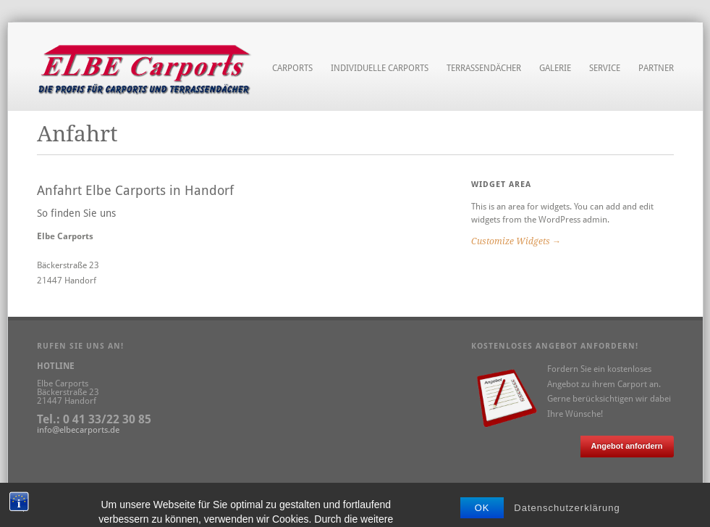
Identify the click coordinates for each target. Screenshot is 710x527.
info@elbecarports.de (78, 430)
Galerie (555, 68)
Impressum (59, 492)
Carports (292, 68)
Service (604, 68)
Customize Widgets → (516, 241)
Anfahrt (161, 492)
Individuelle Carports (379, 68)
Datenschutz (114, 492)
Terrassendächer (484, 68)
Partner (656, 68)
